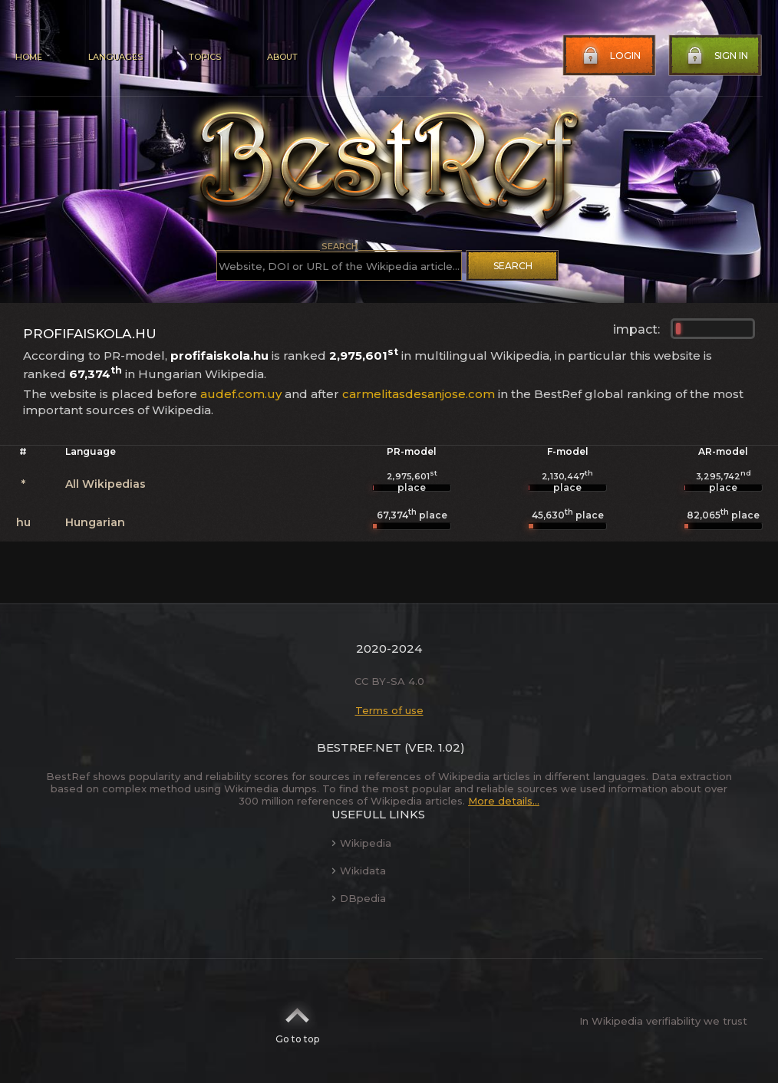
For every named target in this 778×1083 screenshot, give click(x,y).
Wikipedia (361, 843)
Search (512, 266)
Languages (115, 56)
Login (610, 56)
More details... (503, 801)
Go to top (297, 1021)
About (282, 56)
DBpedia (358, 898)
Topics (205, 56)
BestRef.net (359, 747)
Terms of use (389, 710)
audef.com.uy (241, 394)
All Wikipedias (105, 484)
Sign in (716, 56)
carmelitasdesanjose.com (418, 394)
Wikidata (358, 870)
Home (28, 56)
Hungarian (95, 522)
